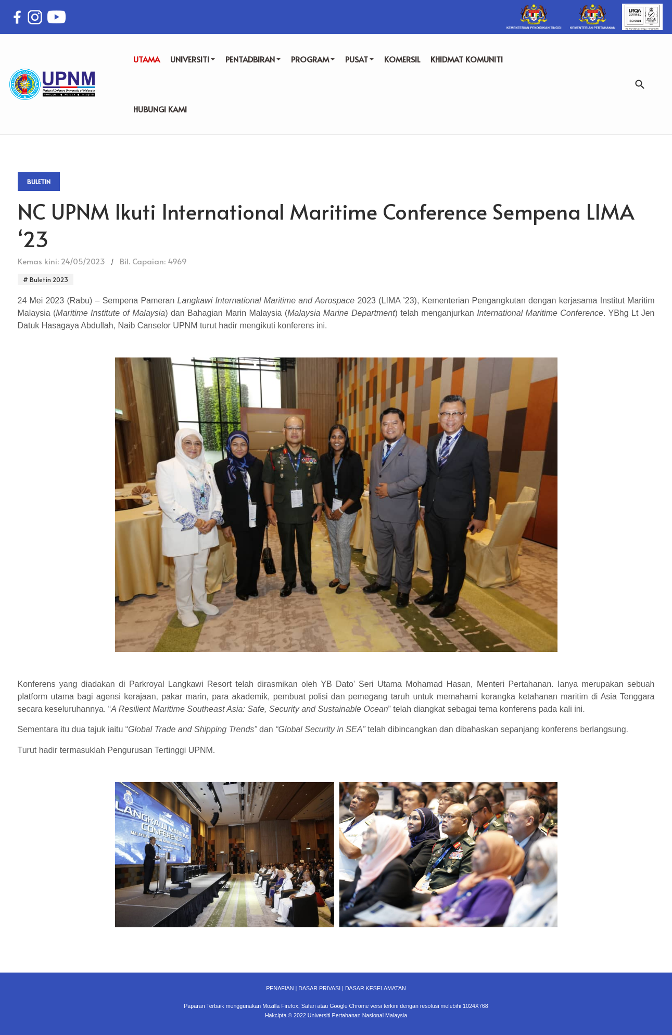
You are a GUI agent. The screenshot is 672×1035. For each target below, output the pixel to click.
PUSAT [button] (359, 59)
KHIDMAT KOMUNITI (466, 59)
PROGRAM (313, 59)
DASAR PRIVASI (319, 988)
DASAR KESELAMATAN (375, 988)
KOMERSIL (402, 59)
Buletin (38, 181)
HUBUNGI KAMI (160, 109)
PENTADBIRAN (253, 59)
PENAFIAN (280, 988)
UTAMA (146, 59)
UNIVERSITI (192, 59)
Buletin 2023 (48, 279)
